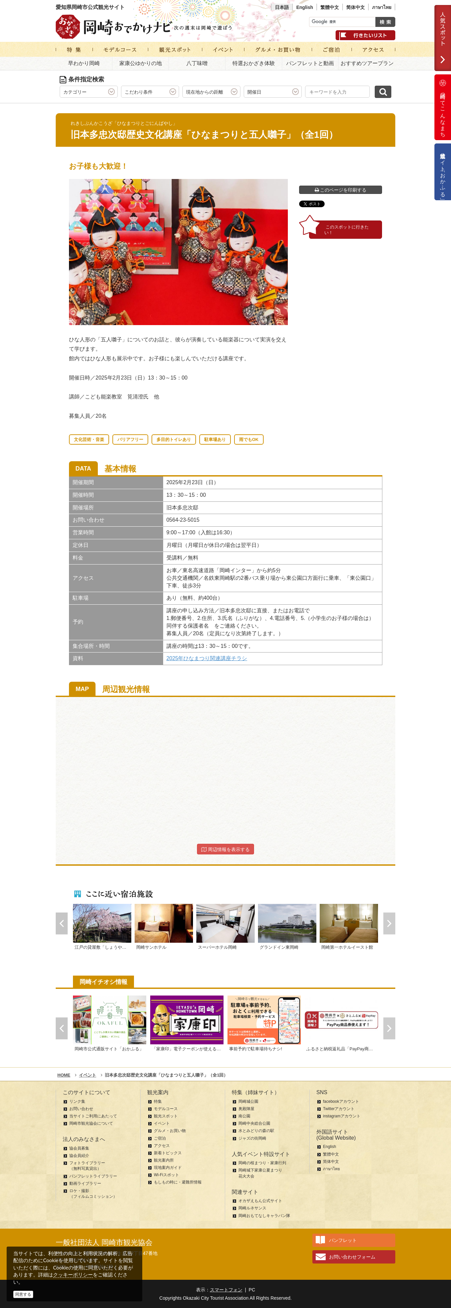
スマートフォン (226, 1289)
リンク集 (77, 1101)
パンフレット (343, 1240)
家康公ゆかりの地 (140, 63)
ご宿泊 (160, 1138)
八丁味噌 (197, 63)
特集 (158, 1101)
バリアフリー (130, 439)
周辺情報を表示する (225, 849)
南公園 (244, 1116)
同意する (23, 1294)
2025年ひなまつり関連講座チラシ (206, 658)
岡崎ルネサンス (252, 1208)
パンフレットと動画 (310, 63)
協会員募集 (79, 1148)
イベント (162, 1123)
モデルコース (166, 1108)
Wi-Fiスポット (166, 1175)
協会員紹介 (79, 1155)
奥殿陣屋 (246, 1108)
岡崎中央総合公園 (254, 1123)
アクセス (162, 1145)
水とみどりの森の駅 (256, 1130)
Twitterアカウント (338, 1108)
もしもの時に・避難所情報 (178, 1182)
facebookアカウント (341, 1101)
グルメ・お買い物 (170, 1130)
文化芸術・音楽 (89, 439)
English (304, 7)
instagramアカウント (341, 1116)
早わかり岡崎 (84, 63)
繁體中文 (329, 7)
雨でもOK (249, 439)
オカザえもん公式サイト (260, 1200)
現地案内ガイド (168, 1167)
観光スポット (166, 1116)
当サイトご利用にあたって (93, 1116)
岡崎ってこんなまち (442, 107)
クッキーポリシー (73, 1274)
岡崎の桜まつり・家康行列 (262, 1163)
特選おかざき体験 (253, 63)
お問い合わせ (81, 1108)
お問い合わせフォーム (352, 1257)
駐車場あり (215, 439)
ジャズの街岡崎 (252, 1138)
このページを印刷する (341, 190)
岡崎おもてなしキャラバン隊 (264, 1215)
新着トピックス (168, 1153)
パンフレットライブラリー (93, 1176)
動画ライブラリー (85, 1183)
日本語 (282, 7)
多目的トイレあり (174, 439)
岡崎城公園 (248, 1101)
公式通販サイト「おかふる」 (443, 172)
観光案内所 (164, 1160)
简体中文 (355, 7)
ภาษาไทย (381, 7)
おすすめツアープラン (367, 63)
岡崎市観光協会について (91, 1123)
